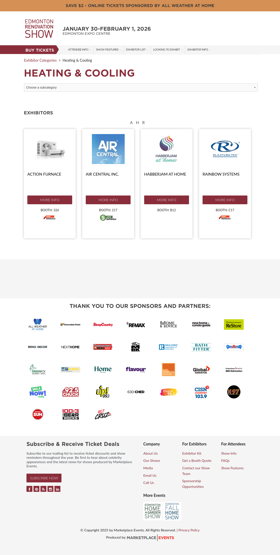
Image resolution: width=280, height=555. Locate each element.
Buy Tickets (39, 50)
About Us (150, 453)
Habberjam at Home (165, 174)
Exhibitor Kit (191, 453)
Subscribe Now (44, 478)
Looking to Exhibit (166, 49)
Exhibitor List (135, 49)
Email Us (149, 475)
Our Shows (151, 460)
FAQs (225, 460)
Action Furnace (44, 174)
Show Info (228, 453)
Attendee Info (78, 49)
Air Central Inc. (102, 174)
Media (148, 468)
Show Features (107, 49)
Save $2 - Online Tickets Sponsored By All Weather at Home (140, 5)
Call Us (148, 482)
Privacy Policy (189, 530)
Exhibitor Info (197, 49)
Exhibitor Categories (40, 60)
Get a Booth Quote (197, 460)
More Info (49, 200)
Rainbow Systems (221, 174)
